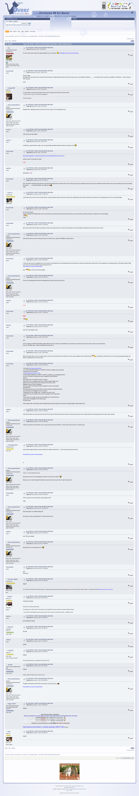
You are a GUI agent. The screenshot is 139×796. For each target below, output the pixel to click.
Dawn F (10, 192)
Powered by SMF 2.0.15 (60, 785)
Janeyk (10, 664)
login (10, 21)
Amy (9, 731)
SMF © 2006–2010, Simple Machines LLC (74, 785)
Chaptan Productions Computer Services (77, 788)
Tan (9, 48)
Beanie (10, 596)
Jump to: (117, 758)
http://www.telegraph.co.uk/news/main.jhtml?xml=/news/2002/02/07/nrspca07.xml (43, 156)
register (16, 21)
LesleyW (10, 650)
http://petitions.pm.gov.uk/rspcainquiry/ (69, 53)
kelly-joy (10, 627)
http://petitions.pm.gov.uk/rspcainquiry (32, 266)
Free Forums (71, 787)
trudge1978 (11, 88)
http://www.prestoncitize (35, 368)
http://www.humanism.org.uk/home (105, 589)
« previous (128, 38)
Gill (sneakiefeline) (14, 105)
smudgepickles (13, 445)
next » (133, 38)
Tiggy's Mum (12, 703)
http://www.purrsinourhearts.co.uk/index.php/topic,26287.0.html (43, 727)
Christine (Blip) (12, 579)
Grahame (73, 16)
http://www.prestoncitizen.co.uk (32, 373)
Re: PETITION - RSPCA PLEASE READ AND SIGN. (39, 47)
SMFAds (66, 787)
